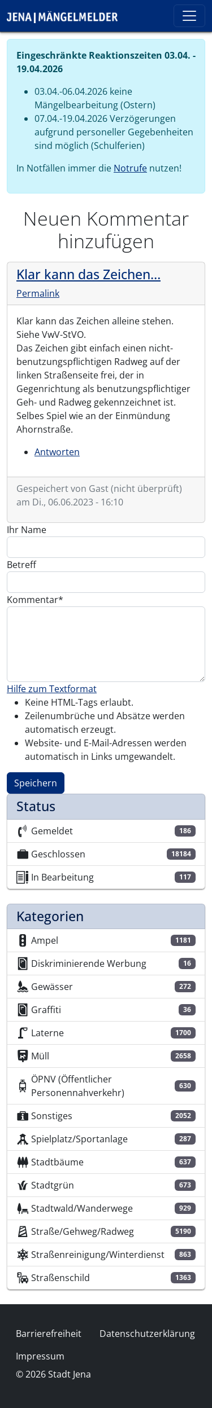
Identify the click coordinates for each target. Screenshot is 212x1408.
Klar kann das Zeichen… (88, 274)
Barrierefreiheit (48, 1333)
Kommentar (32, 599)
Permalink (37, 293)
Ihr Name (26, 529)
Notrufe (130, 168)
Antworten (57, 452)
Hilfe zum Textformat (52, 689)
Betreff (21, 564)
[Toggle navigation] (189, 16)
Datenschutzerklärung (147, 1333)
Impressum (40, 1356)
